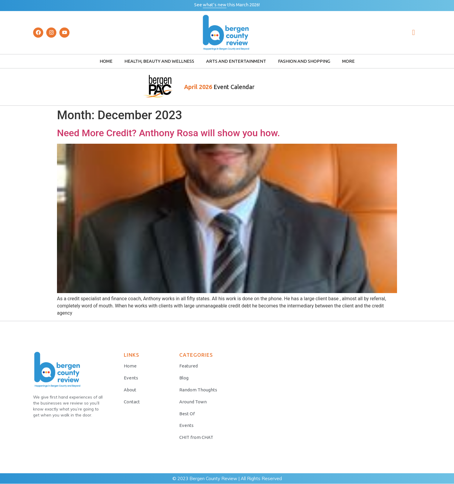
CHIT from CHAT (196, 437)
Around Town (193, 401)
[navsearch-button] (413, 33)
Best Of (187, 413)
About (130, 389)
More (348, 61)
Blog (184, 377)
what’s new (214, 4)
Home (106, 61)
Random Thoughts (198, 389)
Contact (132, 401)
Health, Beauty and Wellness (159, 61)
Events (131, 377)
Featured (188, 365)
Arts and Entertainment (236, 61)
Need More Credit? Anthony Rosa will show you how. (168, 133)
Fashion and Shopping (304, 61)
